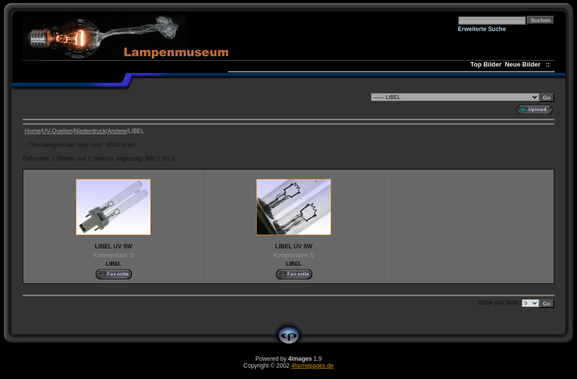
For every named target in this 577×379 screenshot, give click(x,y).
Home (32, 131)
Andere (117, 131)
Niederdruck (90, 131)
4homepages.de (312, 365)
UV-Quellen (57, 131)
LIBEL (114, 264)
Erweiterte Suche (482, 29)
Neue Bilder (524, 64)
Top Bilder (485, 64)
